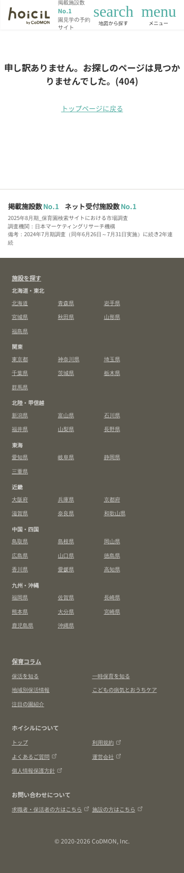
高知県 (112, 569)
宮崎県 (112, 611)
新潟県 (20, 415)
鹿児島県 (22, 625)
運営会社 (106, 756)
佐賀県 (66, 597)
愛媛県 (66, 569)
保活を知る (25, 676)
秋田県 (66, 316)
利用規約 (106, 742)
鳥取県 (20, 541)
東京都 (20, 359)
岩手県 (112, 303)
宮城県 (20, 316)
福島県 (20, 331)
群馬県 (20, 387)
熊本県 (20, 611)
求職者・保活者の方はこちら (50, 809)
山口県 (66, 555)
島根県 (66, 541)
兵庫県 (66, 499)
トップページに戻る (92, 108)
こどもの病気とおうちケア (124, 689)
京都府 (112, 499)
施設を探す (26, 278)
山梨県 (66, 429)
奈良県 (66, 513)
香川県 (20, 569)
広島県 (20, 555)
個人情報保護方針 (37, 770)
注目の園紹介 (28, 704)
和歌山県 (115, 513)
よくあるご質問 (34, 756)
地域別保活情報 (31, 689)
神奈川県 (68, 359)
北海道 (20, 303)
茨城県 (66, 372)
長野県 (112, 429)
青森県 (66, 303)
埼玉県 (112, 359)
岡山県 (112, 541)
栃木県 (112, 372)
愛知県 (20, 457)
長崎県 (112, 597)
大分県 (66, 611)
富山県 (66, 415)
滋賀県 (20, 513)
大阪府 (20, 499)
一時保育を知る (111, 676)
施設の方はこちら (117, 809)
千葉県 (20, 372)
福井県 (20, 429)
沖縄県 (66, 625)
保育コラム (26, 661)
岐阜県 (66, 457)
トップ (20, 742)
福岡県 (20, 597)
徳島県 (112, 555)
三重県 (20, 471)
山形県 (112, 316)
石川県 (112, 415)
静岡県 (112, 457)
